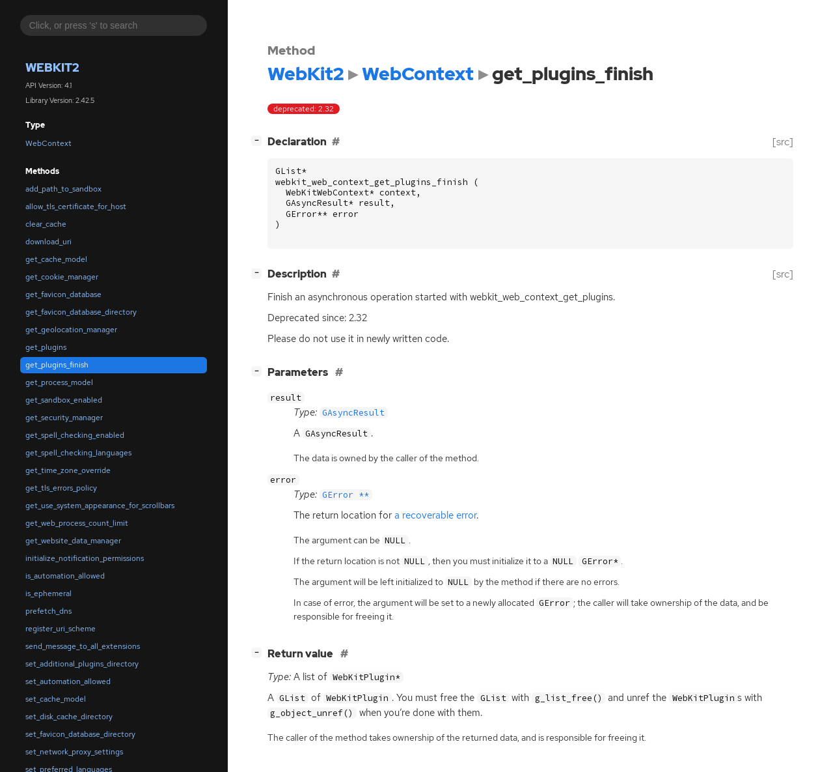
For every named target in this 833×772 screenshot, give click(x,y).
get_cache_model (56, 259)
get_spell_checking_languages (78, 453)
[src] (782, 142)
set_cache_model (55, 699)
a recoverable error (435, 515)
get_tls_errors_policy (61, 488)
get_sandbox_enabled (63, 400)
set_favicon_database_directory (80, 734)
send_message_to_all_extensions (82, 646)
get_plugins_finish (57, 365)
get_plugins (45, 347)
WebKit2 (52, 67)
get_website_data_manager (73, 541)
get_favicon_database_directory (81, 312)
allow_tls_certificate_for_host (75, 206)
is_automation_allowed (65, 576)
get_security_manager (64, 417)
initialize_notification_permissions (84, 558)
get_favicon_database (63, 294)
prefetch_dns (48, 611)
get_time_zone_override (68, 470)
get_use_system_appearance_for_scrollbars (99, 505)
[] (259, 140)
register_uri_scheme (60, 628)
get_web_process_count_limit (76, 523)
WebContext (48, 143)
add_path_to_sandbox (63, 189)
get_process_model (59, 382)
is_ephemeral (48, 593)
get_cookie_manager (61, 277)
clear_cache (45, 224)
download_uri (48, 241)
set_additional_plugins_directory (82, 664)
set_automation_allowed (68, 681)
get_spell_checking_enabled (74, 435)
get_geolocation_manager (71, 329)
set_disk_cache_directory (69, 716)
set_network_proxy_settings (74, 752)
